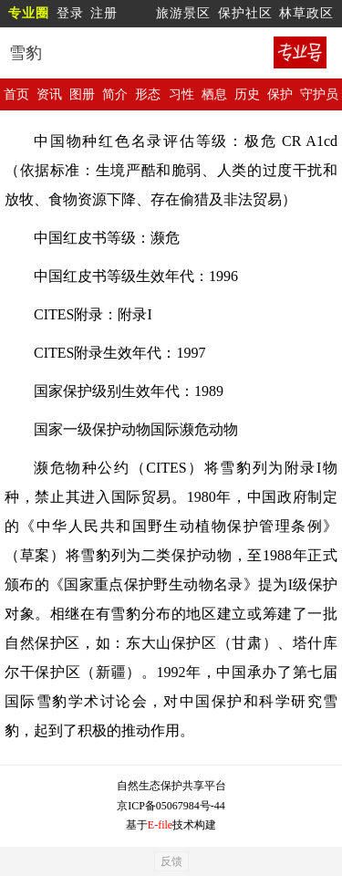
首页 (16, 94)
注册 (104, 13)
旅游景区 (183, 13)
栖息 (214, 94)
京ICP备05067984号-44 (171, 805)
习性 (181, 94)
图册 (82, 94)
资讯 (49, 94)
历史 (247, 94)
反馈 (171, 861)
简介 (115, 94)
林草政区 (306, 13)
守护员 (319, 94)
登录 (70, 13)
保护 (280, 94)
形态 (148, 94)
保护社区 (245, 13)
